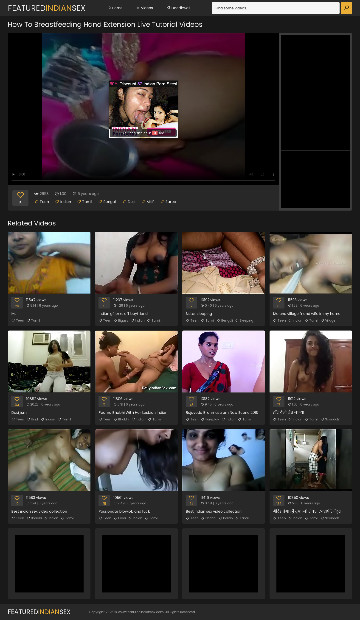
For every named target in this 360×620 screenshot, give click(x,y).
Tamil (87, 201)
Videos (144, 8)
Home (115, 8)
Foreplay (210, 419)
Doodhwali (178, 8)
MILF (150, 201)
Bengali (109, 201)
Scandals (330, 419)
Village (328, 320)
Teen (44, 201)
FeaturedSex (46, 8)
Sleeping (244, 320)
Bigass (121, 320)
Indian (65, 201)
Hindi (32, 419)
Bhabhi (121, 419)
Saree (171, 201)
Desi (131, 201)
